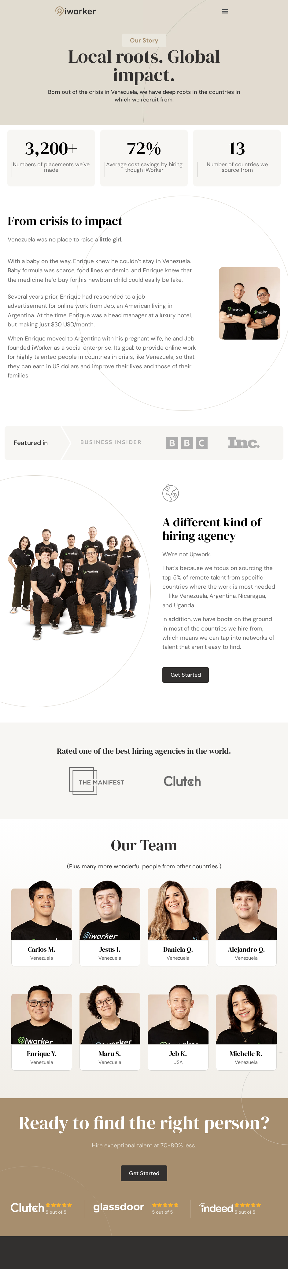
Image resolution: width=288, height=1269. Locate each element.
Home (155, 1259)
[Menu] (225, 11)
